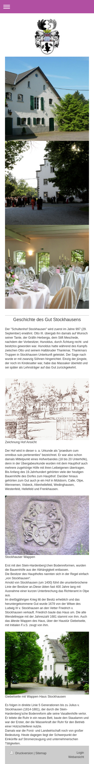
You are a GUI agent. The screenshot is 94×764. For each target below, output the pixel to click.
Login (80, 752)
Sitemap (40, 753)
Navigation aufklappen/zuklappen (47, 6)
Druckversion (22, 753)
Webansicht (76, 757)
